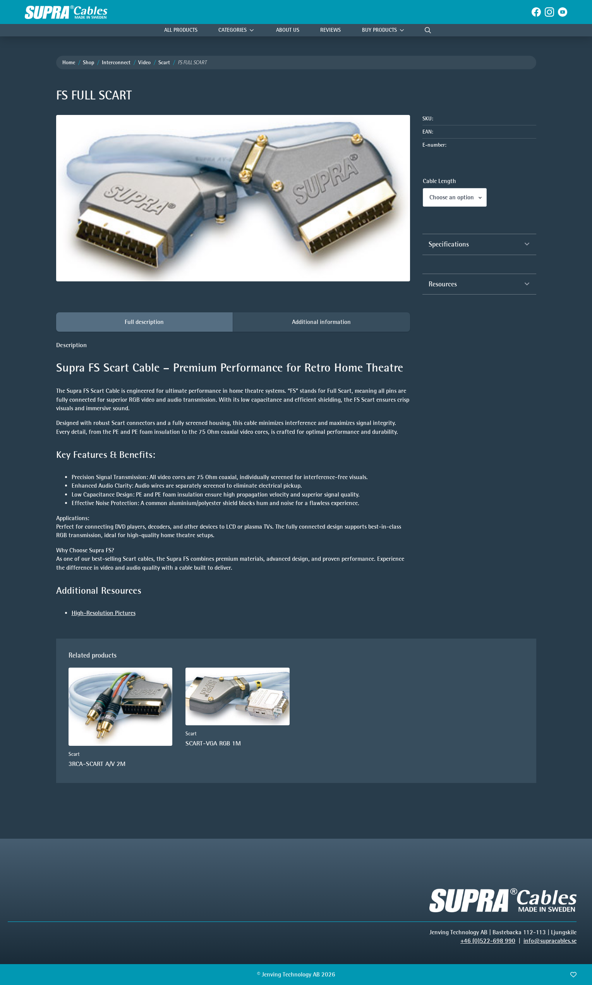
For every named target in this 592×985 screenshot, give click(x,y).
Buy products (379, 30)
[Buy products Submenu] (404, 30)
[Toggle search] (428, 30)
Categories (232, 30)
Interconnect (116, 62)
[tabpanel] (233, 479)
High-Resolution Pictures (104, 613)
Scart (164, 62)
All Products (180, 30)
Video (144, 62)
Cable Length (439, 181)
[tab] (144, 322)
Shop (88, 62)
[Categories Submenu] (254, 30)
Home (68, 62)
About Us (287, 30)
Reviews (330, 30)
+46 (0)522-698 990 (487, 940)
